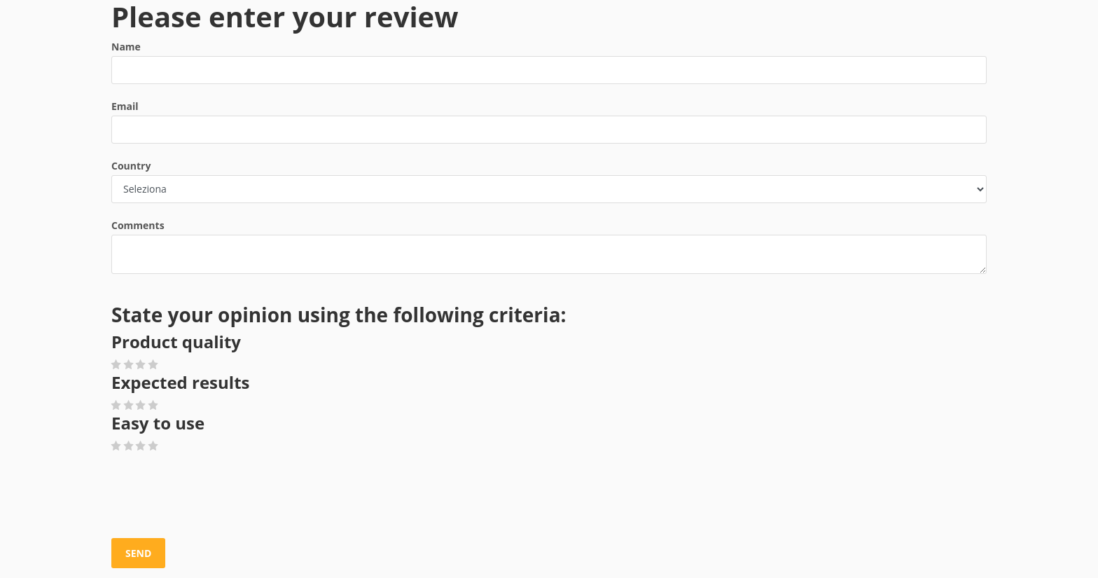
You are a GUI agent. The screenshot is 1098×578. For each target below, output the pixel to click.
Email (125, 106)
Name (126, 46)
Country (131, 165)
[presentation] (217, 496)
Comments (138, 225)
